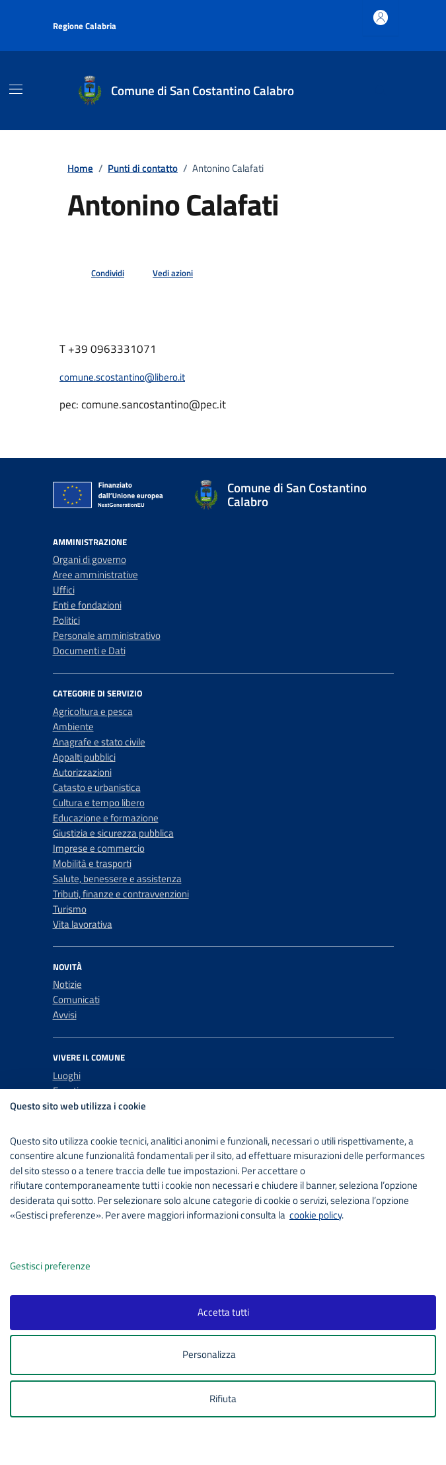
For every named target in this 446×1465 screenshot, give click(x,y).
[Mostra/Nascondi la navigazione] (16, 89)
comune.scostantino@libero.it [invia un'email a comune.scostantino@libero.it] (122, 377)
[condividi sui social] (97, 273)
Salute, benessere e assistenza (117, 878)
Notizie (67, 984)
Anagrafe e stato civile (99, 741)
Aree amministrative (95, 574)
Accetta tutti (223, 1312)
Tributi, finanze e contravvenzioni (121, 893)
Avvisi (65, 1014)
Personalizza (223, 1355)
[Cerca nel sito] (380, 90)
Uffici (64, 589)
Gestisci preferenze (64, 1266)
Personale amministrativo (107, 635)
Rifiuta (223, 1398)
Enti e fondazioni (87, 605)
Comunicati (76, 999)
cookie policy (315, 1214)
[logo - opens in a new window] (228, 1446)
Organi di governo (89, 559)
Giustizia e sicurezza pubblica (113, 833)
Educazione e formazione (106, 817)
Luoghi (67, 1075)
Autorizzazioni (82, 772)
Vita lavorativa (82, 924)
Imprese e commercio (99, 848)
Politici (66, 620)
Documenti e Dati (89, 650)
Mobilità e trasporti (92, 863)
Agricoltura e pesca (93, 711)
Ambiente (73, 726)
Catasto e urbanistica (97, 787)
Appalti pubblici (84, 757)
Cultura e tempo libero (99, 802)
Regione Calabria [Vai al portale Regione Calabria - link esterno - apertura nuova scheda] (84, 25)
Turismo (70, 909)
